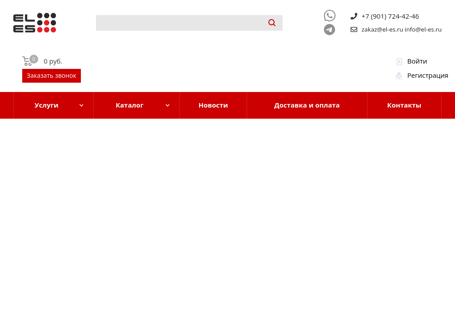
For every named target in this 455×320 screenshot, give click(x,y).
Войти (417, 60)
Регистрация (427, 75)
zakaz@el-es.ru (382, 29)
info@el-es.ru (423, 29)
